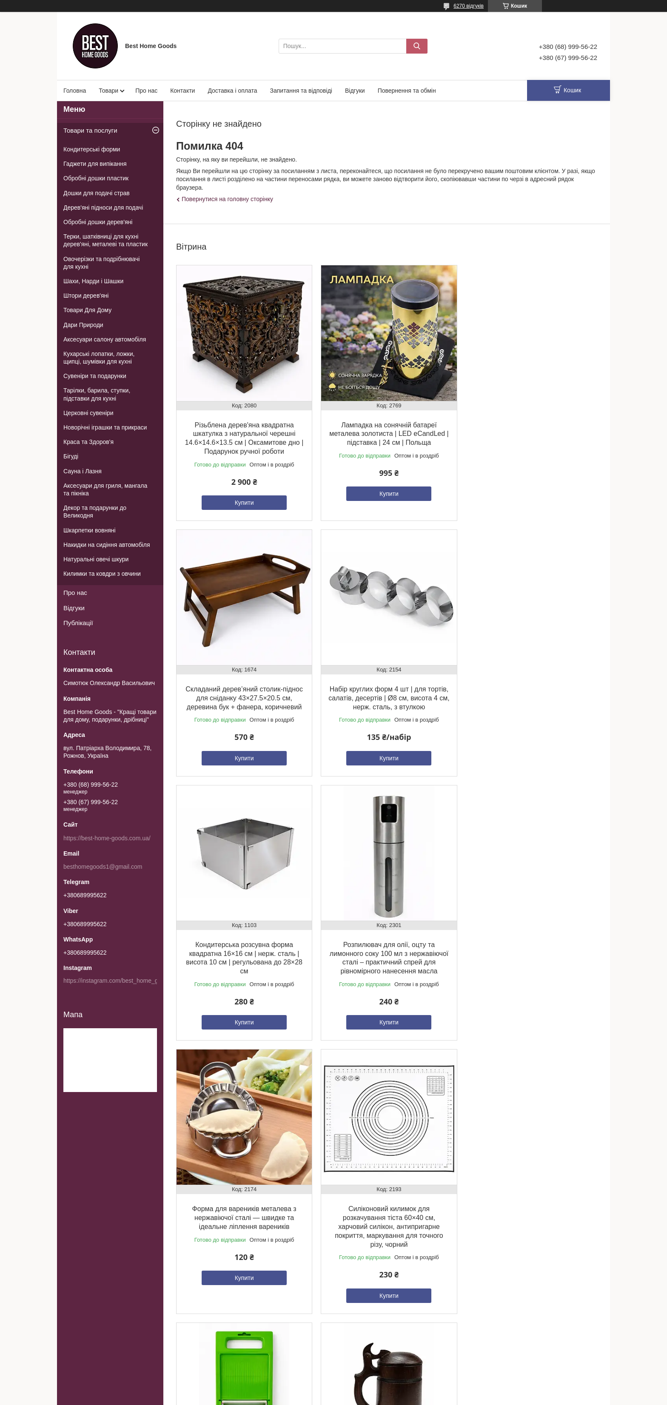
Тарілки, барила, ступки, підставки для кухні (96, 394)
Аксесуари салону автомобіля (104, 339)
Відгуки (355, 90)
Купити (243, 501)
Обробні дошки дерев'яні (97, 222)
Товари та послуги (90, 130)
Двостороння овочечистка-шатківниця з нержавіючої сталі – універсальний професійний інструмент (386, 1228)
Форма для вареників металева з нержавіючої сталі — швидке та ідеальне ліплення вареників (243, 957)
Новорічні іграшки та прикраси (105, 427)
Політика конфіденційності (445, 1397)
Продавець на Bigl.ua (333, 1389)
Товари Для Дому (87, 310)
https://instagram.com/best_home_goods (117, 980)
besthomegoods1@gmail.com (102, 866)
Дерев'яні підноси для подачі (103, 207)
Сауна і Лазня (82, 471)
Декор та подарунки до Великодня (94, 511)
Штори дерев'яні (85, 295)
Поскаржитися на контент (379, 1397)
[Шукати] (417, 46)
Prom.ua (373, 1382)
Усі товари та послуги (384, 1331)
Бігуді (70, 456)
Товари (108, 90)
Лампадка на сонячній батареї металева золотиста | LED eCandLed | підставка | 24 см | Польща (386, 431)
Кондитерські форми (91, 149)
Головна (74, 90)
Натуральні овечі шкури (95, 559)
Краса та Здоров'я (88, 441)
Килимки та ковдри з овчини (102, 573)
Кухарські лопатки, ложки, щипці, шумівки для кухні (98, 357)
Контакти (182, 90)
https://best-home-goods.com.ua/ (107, 838)
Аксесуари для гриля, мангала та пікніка (105, 489)
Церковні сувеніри (88, 413)
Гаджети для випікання (95, 163)
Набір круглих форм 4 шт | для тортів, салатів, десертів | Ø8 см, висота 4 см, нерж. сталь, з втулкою (243, 694)
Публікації (78, 622)
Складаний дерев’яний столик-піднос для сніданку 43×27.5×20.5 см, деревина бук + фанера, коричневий (529, 431)
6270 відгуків (468, 6)
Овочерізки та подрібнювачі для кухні (101, 263)
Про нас (146, 90)
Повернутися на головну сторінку (227, 199)
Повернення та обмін (407, 90)
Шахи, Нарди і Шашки (93, 281)
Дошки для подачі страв (96, 193)
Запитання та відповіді (301, 90)
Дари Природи (83, 324)
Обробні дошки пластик (95, 178)
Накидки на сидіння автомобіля (106, 544)
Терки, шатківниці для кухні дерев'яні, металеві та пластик (105, 240)
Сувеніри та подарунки (94, 376)
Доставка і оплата (232, 90)
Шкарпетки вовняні (89, 530)
